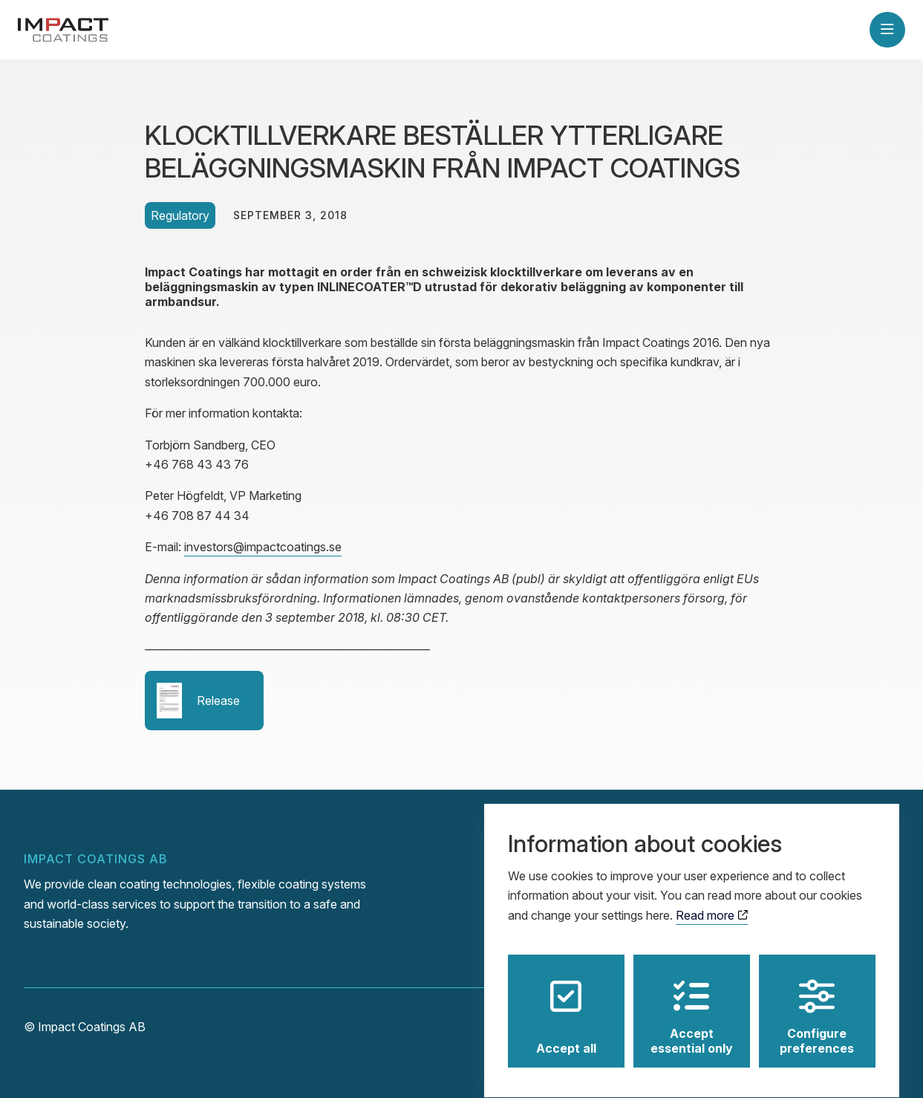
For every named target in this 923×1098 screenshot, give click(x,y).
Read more (712, 901)
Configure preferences (817, 1003)
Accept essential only (691, 1003)
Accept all (566, 1003)
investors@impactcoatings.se (263, 546)
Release (198, 700)
